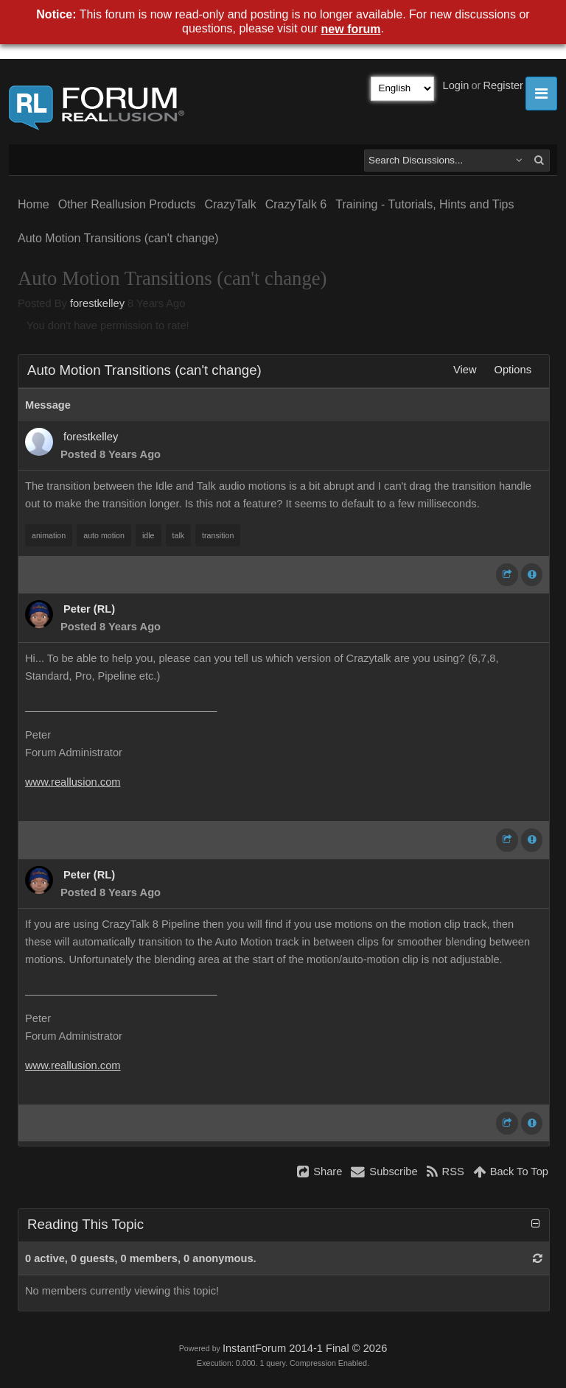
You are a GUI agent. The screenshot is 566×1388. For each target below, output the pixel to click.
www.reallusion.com (73, 782)
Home (33, 204)
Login (456, 85)
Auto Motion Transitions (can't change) (118, 238)
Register (503, 85)
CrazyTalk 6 (296, 204)
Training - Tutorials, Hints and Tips (424, 204)
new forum (351, 29)
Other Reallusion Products (127, 204)
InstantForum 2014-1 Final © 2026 (305, 1348)
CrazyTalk (230, 204)
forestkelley (97, 303)
